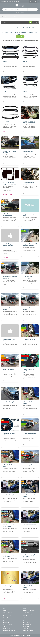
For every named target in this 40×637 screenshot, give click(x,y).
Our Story (5, 610)
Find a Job (25, 628)
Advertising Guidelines (28, 610)
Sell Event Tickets (7, 628)
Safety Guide (26, 612)
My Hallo (33, 1)
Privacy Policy (6, 617)
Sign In (20, 36)
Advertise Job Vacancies (9, 630)
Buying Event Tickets (28, 630)
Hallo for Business (7, 624)
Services (6, 16)
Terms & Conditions (8, 616)
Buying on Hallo (26, 622)
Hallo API (25, 616)
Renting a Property (27, 624)
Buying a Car (26, 626)
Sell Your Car (6, 626)
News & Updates (7, 612)
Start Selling (6, 622)
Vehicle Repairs (20, 12)
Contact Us (6, 614)
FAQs (24, 617)
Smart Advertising (27, 614)
